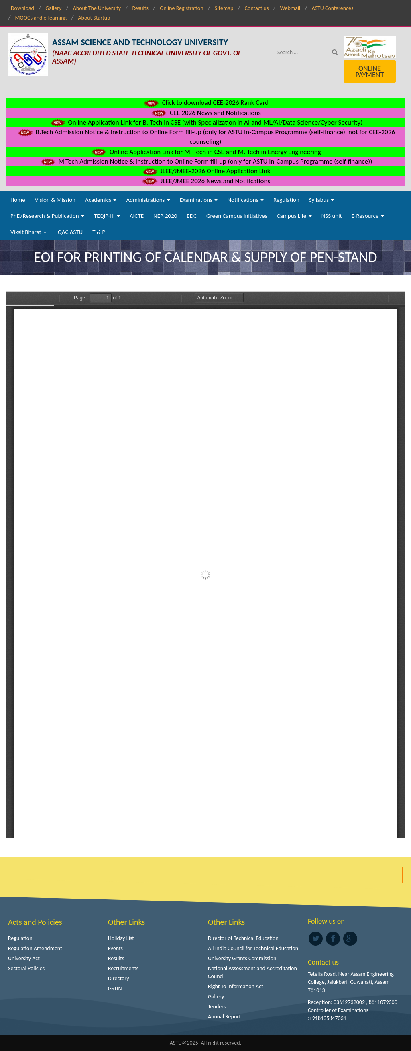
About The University (97, 8)
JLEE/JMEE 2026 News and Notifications (205, 181)
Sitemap (224, 8)
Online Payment (370, 71)
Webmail (290, 8)
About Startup (94, 17)
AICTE (137, 215)
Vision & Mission (55, 199)
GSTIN (115, 988)
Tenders (217, 1006)
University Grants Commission (242, 958)
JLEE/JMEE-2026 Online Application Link (206, 171)
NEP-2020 (165, 215)
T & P (98, 232)
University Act (24, 958)
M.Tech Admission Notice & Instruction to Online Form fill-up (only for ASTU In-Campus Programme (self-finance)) (205, 161)
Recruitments (123, 968)
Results (140, 8)
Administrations (148, 199)
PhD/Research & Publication (47, 215)
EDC (192, 215)
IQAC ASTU (69, 232)
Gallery (53, 8)
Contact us (257, 8)
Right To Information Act (235, 986)
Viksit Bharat (28, 232)
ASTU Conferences (333, 8)
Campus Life (294, 215)
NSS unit (331, 215)
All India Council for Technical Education (253, 948)
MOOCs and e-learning (41, 17)
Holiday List (121, 938)
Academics (100, 199)
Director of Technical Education (243, 938)
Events (115, 948)
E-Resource (368, 215)
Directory (118, 978)
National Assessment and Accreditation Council (252, 972)
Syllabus (321, 199)
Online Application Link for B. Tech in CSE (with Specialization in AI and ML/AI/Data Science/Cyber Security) (206, 122)
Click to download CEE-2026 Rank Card (205, 102)
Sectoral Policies (26, 968)
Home (17, 199)
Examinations (199, 199)
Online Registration (181, 8)
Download (22, 8)
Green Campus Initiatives (236, 215)
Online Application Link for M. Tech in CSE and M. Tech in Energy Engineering (205, 152)
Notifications (245, 199)
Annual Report (224, 1016)
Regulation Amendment (35, 948)
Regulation (286, 199)
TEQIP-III (107, 215)
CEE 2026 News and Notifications (205, 113)
